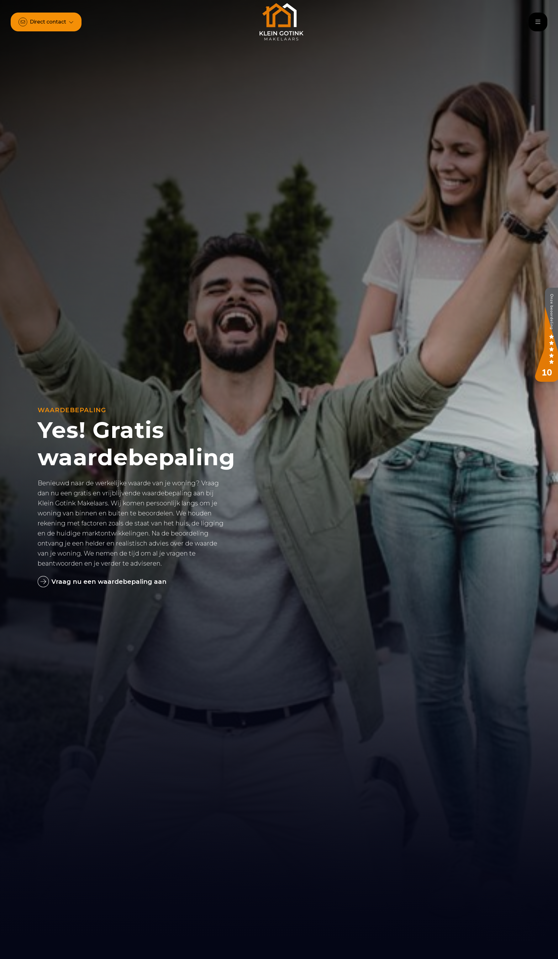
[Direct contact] (46, 22)
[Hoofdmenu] (538, 22)
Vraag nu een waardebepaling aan (102, 581)
